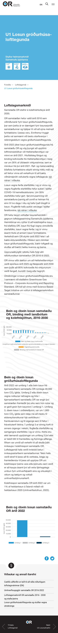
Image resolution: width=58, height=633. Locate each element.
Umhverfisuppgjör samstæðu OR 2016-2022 (26, 590)
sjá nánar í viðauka (27, 210)
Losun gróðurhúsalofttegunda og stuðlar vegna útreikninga (25, 604)
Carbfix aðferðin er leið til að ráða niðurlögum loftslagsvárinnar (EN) (24, 584)
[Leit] (47, 5)
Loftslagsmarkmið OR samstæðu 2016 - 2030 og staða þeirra (24, 597)
